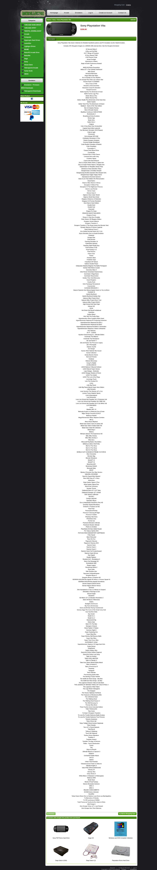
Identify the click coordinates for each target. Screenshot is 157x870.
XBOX (26, 74)
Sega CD (91, 838)
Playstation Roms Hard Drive (120, 860)
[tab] (52, 39)
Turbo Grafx (28, 71)
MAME (26, 49)
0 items (128, 5)
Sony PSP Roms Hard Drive (61, 838)
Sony (54, 19)
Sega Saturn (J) (91, 860)
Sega (26, 58)
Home (49, 19)
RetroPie (27, 55)
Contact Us (122, 13)
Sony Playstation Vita (64, 19)
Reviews (112, 868)
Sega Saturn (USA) (61, 860)
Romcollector (116, 869)
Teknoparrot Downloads (32, 91)
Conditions (133, 869)
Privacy (124, 869)
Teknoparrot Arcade (31, 68)
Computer (27, 37)
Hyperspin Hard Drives (32, 40)
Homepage (54, 13)
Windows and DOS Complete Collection (121, 838)
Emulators (78, 13)
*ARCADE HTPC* (30, 28)
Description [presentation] (51, 39)
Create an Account (105, 13)
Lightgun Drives (29, 46)
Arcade (66, 13)
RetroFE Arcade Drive (31, 52)
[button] (127, 813)
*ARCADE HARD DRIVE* (32, 25)
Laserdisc (27, 43)
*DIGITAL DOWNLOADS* (32, 31)
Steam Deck (28, 65)
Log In (90, 13)
